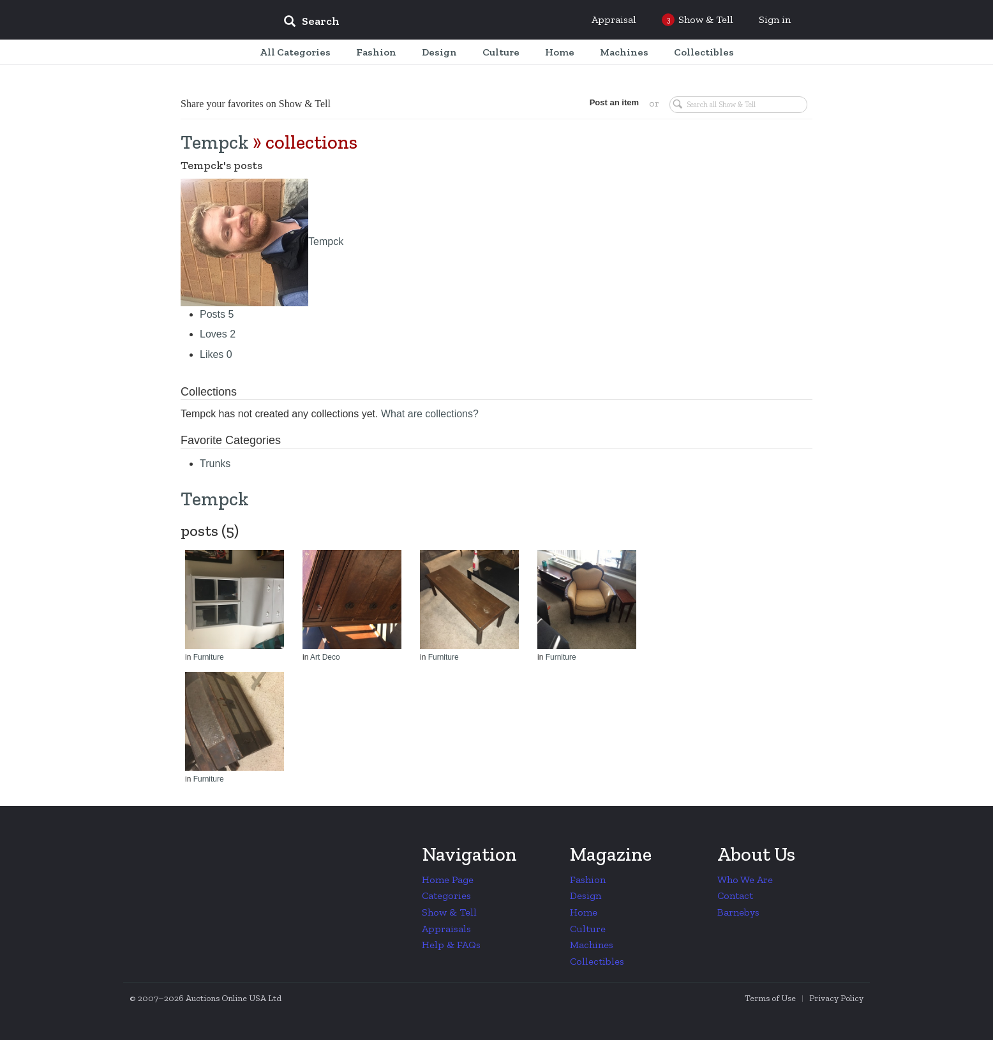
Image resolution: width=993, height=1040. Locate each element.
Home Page (448, 879)
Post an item (614, 102)
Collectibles (597, 961)
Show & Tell (449, 912)
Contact (735, 895)
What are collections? (430, 413)
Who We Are (745, 879)
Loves (217, 334)
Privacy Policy (836, 998)
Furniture (208, 657)
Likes (216, 354)
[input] (404, 23)
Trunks (215, 463)
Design (585, 895)
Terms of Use (770, 998)
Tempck (215, 142)
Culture (588, 929)
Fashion (588, 879)
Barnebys (738, 912)
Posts (217, 314)
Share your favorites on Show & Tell (256, 103)
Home (583, 912)
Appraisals (446, 929)
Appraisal (614, 19)
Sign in (775, 19)
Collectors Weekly (196, 20)
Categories (446, 895)
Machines (591, 945)
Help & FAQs (451, 945)
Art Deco (325, 657)
